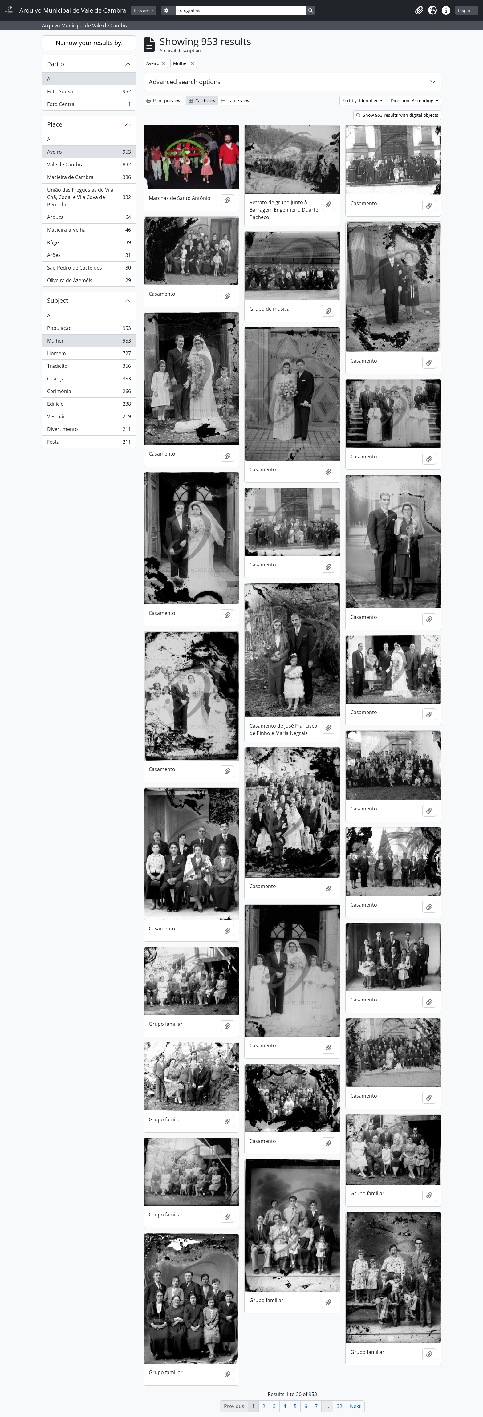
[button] (419, 10)
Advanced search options (185, 82)
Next (355, 1406)
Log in (465, 10)
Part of (56, 64)
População (89, 329)
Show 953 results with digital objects (397, 115)
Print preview (163, 101)
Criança (89, 380)
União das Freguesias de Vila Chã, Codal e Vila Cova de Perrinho (89, 197)
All (50, 78)
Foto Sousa (89, 93)
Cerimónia (89, 393)
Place (54, 124)
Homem (89, 355)
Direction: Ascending (413, 101)
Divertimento (89, 430)
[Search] (241, 10)
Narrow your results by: (89, 43)
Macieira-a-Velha (89, 231)
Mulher (89, 342)
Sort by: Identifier (360, 101)
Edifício (89, 405)
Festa (89, 443)
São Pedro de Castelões (89, 269)
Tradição (89, 367)
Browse (142, 10)
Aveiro (89, 153)
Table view (235, 101)
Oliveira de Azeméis (89, 281)
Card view (202, 101)
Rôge (89, 244)
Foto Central (89, 105)
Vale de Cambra (89, 166)
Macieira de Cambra (89, 178)
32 (339, 1406)
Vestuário (89, 418)
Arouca (89, 218)
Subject (57, 300)
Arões (89, 256)
